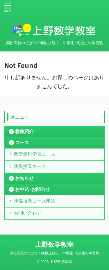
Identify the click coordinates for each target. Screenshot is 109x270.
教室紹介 (24, 131)
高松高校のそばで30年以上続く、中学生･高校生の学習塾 (54, 253)
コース (22, 142)
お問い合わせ (28, 213)
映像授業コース (30, 166)
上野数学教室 (54, 244)
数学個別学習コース (35, 154)
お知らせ (24, 178)
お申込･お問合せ (32, 189)
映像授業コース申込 (35, 201)
